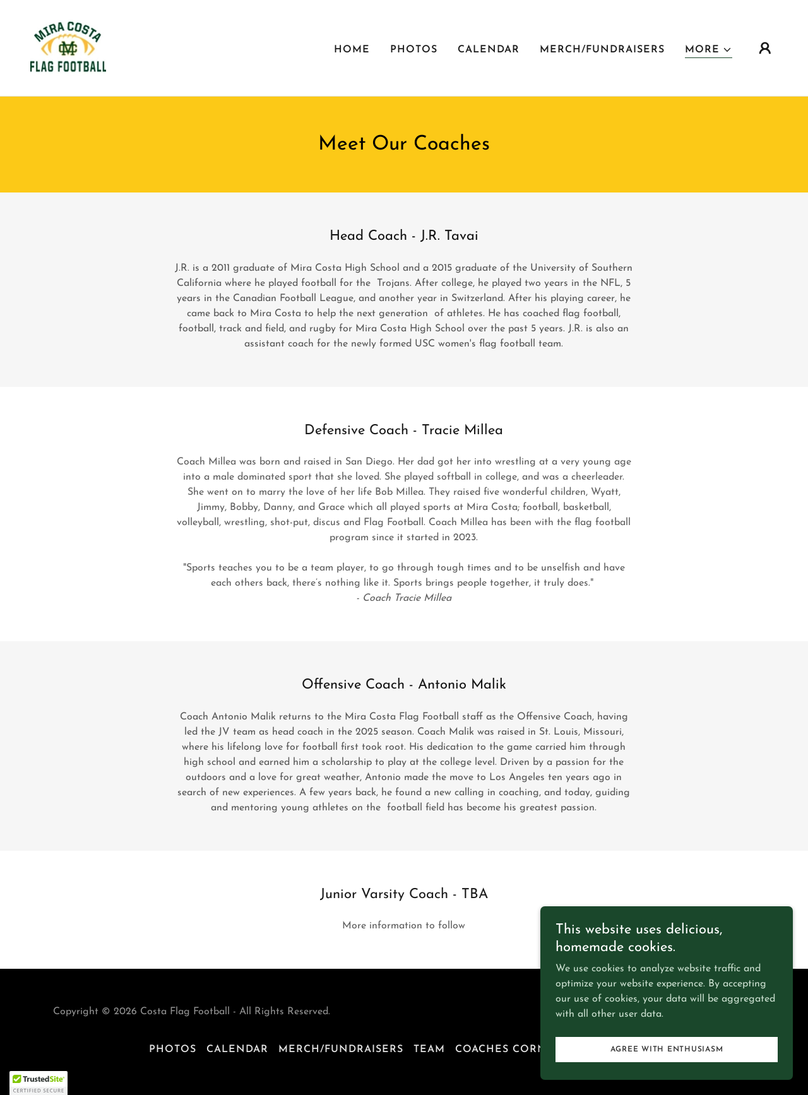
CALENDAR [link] (489, 50)
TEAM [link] (429, 1050)
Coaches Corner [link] (508, 1050)
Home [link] (352, 50)
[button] (708, 50)
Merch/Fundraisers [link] (602, 50)
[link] (68, 47)
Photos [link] (413, 50)
